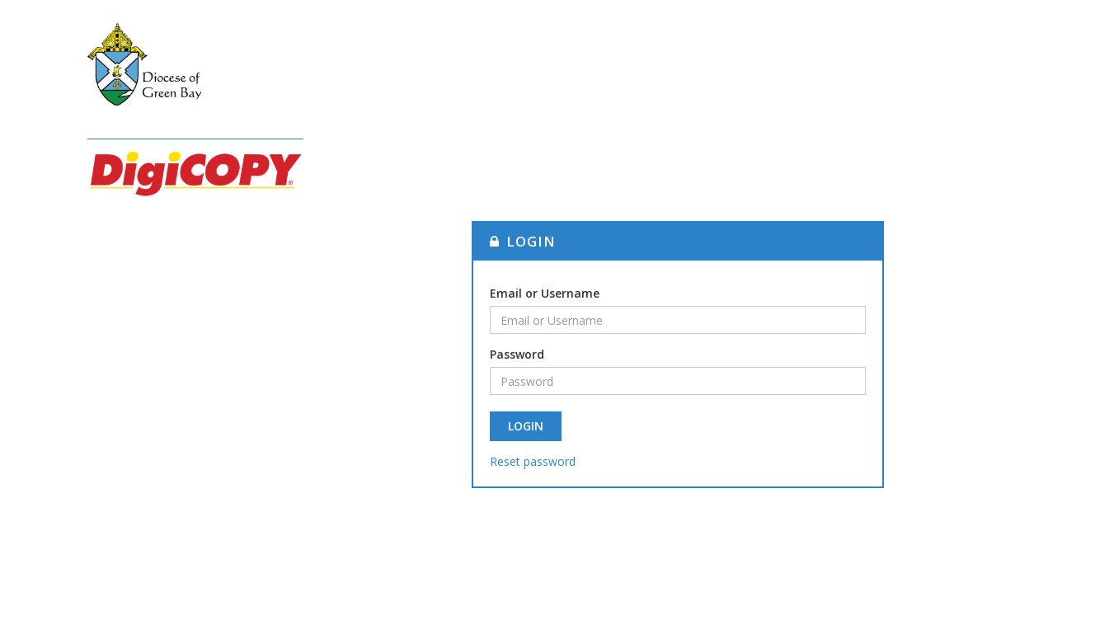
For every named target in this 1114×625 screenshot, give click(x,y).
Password (517, 354)
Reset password (533, 461)
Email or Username (544, 293)
